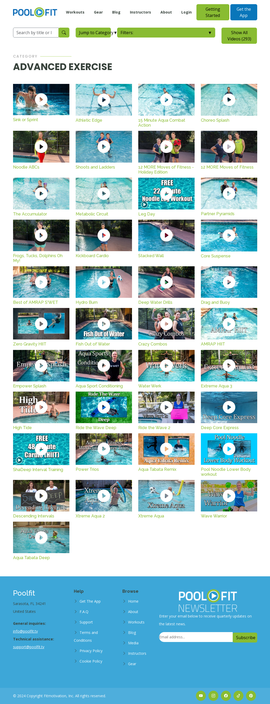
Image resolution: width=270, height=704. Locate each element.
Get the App (244, 12)
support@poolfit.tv (28, 646)
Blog (116, 12)
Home (133, 601)
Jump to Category (95, 32)
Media (133, 642)
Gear (98, 12)
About (166, 12)
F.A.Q (84, 611)
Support (86, 622)
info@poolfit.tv (25, 631)
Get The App (90, 601)
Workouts (75, 12)
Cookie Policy (91, 661)
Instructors (140, 12)
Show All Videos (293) (239, 36)
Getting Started (213, 12)
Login (186, 12)
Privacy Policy (91, 650)
